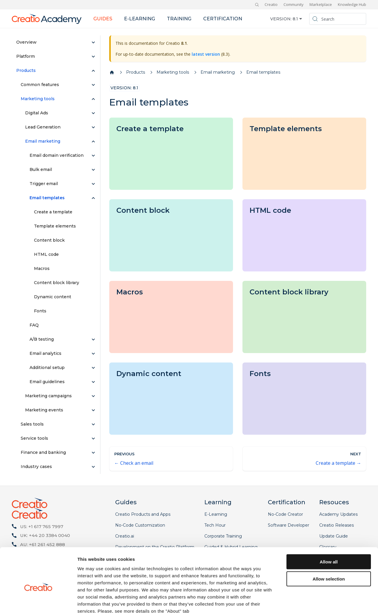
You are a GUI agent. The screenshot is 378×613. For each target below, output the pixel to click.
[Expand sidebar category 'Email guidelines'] (93, 382)
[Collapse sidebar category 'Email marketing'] (93, 141)
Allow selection (328, 545)
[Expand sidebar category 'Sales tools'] (93, 424)
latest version (206, 54)
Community (294, 4)
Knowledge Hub (352, 4)
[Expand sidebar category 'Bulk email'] (93, 169)
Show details (310, 601)
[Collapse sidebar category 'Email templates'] (93, 198)
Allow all (329, 528)
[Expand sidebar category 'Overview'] (93, 42)
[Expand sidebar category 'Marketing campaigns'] (93, 396)
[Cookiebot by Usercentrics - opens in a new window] (38, 601)
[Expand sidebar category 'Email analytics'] (93, 353)
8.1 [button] (295, 19)
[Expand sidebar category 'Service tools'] (93, 438)
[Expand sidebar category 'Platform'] (93, 56)
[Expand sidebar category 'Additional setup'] (93, 367)
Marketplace (320, 4)
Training (179, 19)
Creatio (271, 4)
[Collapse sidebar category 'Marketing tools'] (93, 99)
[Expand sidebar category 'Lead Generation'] (93, 127)
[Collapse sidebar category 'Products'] (93, 70)
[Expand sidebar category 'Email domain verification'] (93, 155)
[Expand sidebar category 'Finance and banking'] (93, 452)
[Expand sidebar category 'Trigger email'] (93, 184)
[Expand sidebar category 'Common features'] (93, 85)
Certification (222, 19)
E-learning (139, 19)
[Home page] (112, 72)
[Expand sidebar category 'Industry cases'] (93, 466)
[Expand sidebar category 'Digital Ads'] (93, 113)
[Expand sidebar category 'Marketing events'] (93, 410)
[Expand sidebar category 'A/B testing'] (93, 339)
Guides (102, 19)
